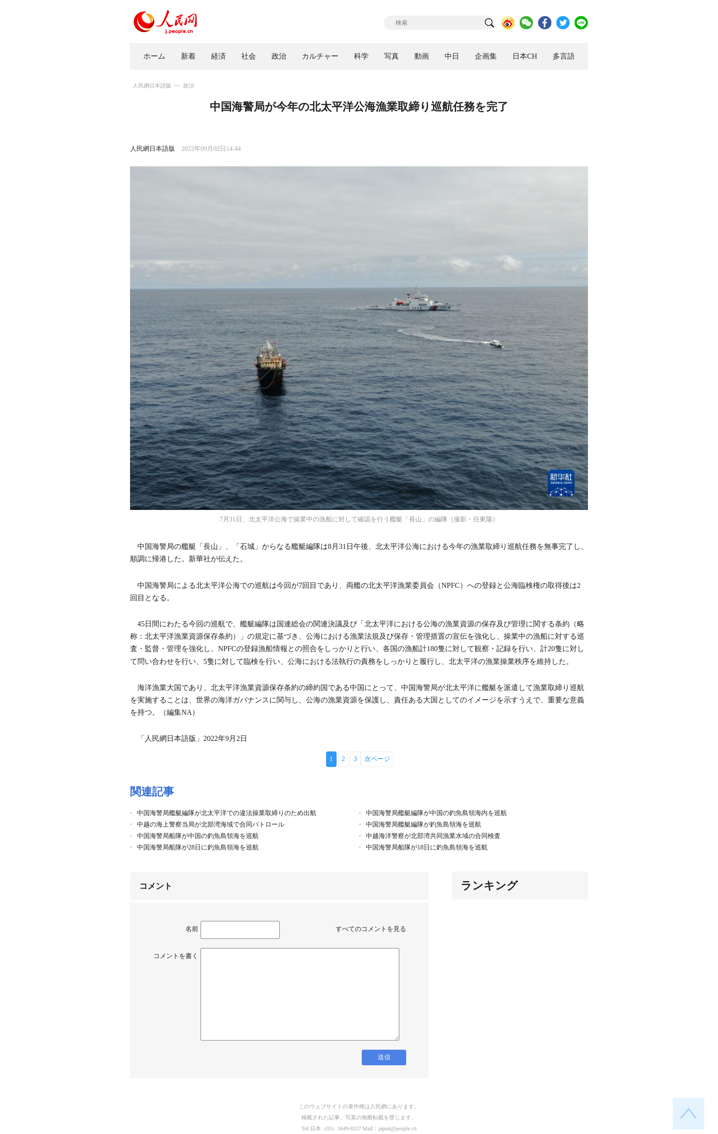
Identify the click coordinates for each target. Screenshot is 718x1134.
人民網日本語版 (152, 85)
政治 (279, 56)
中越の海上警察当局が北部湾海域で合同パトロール (210, 824)
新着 (188, 56)
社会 (248, 56)
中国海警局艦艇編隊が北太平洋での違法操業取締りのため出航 (226, 813)
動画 (421, 56)
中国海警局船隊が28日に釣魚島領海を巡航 (198, 847)
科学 (361, 56)
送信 (384, 1057)
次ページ (377, 759)
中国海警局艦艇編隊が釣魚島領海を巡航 (423, 824)
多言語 (564, 56)
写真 (391, 56)
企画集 (486, 56)
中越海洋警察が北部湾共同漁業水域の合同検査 (433, 836)
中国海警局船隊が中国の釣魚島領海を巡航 (198, 836)
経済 (218, 56)
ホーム (154, 56)
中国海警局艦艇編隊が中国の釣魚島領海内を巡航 (436, 813)
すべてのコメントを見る (371, 929)
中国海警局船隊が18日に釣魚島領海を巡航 (427, 847)
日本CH (524, 56)
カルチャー (320, 56)
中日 (452, 56)
